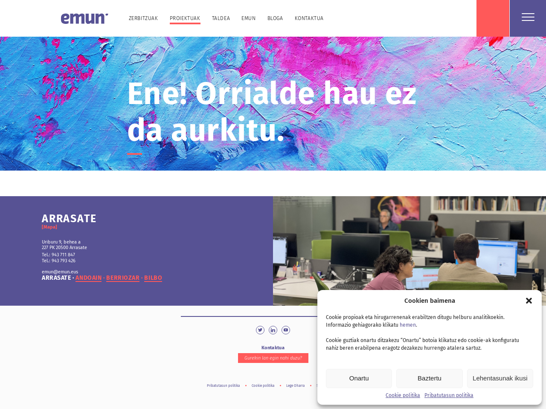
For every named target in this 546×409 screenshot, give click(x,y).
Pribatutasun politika (448, 395)
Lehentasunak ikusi (500, 378)
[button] (529, 300)
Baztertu (429, 378)
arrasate (56, 278)
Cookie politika (403, 395)
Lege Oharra (295, 386)
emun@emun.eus (60, 272)
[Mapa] (49, 227)
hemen (408, 325)
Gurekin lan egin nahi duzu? (273, 358)
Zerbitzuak (143, 18)
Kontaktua (309, 18)
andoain (89, 278)
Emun (248, 18)
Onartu (359, 378)
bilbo (153, 278)
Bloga (275, 18)
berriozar (122, 278)
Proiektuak (185, 18)
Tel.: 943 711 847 (58, 255)
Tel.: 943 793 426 (59, 261)
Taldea (221, 18)
